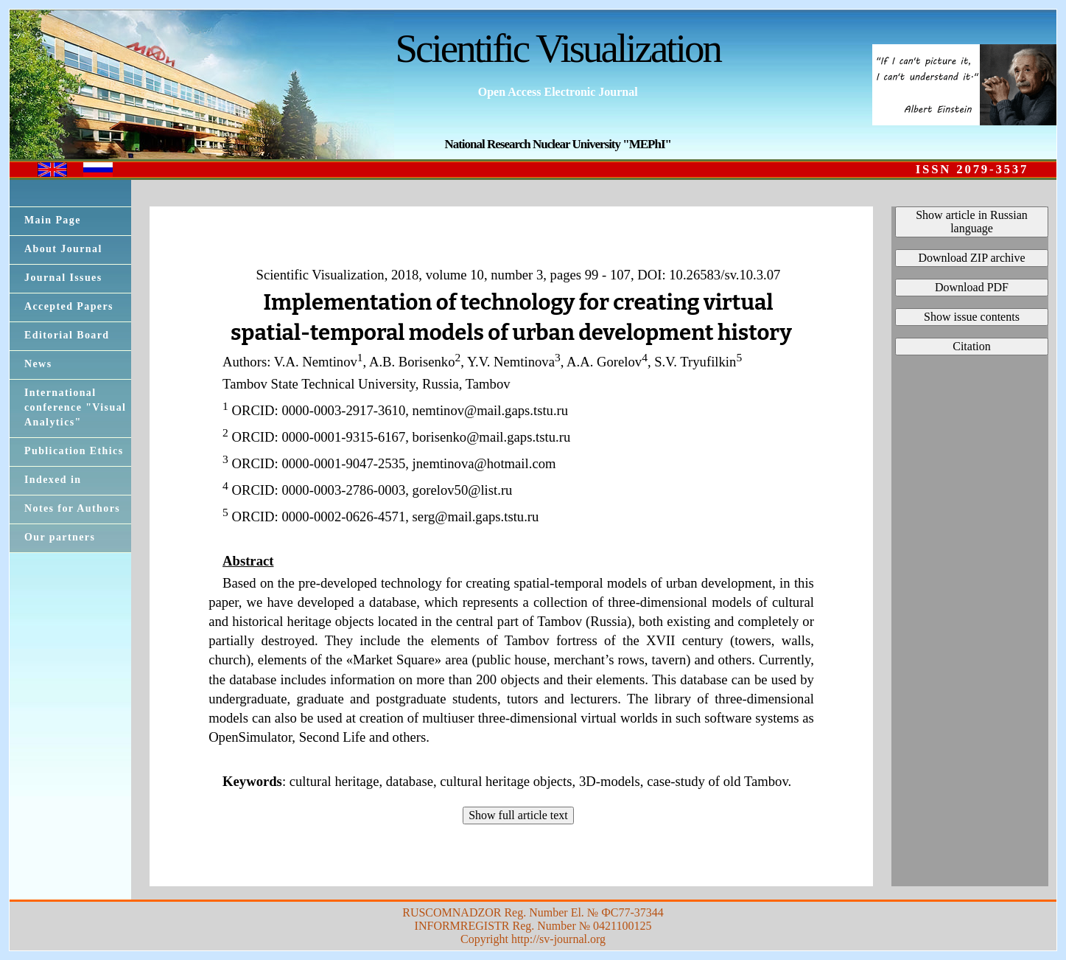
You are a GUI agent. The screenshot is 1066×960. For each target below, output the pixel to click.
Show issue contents (972, 316)
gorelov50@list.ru (463, 490)
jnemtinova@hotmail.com (484, 463)
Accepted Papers (68, 306)
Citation (972, 346)
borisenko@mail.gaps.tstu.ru (492, 437)
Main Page (52, 220)
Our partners (59, 537)
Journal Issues (63, 277)
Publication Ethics (74, 450)
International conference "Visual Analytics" (75, 407)
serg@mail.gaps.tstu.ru (476, 516)
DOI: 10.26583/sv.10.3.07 (708, 274)
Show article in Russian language (972, 221)
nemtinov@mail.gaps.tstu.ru (491, 410)
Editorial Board (67, 335)
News (38, 363)
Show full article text (518, 815)
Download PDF (972, 287)
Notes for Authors (72, 508)
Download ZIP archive (971, 257)
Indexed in (52, 479)
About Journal (63, 248)
